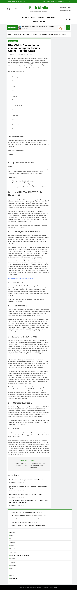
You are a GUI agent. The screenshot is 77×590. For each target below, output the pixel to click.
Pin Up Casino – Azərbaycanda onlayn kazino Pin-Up (26, 480)
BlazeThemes (54, 587)
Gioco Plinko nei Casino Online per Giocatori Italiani (25, 494)
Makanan (34, 21)
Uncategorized (13, 41)
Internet (12, 545)
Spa (11, 568)
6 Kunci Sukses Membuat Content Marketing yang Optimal (53, 1)
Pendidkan (13, 565)
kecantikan (51, 17)
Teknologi (25, 17)
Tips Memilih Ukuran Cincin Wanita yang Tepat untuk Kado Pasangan (29, 519)
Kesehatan (41, 17)
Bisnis (33, 17)
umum (12, 575)
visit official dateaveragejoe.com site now (20, 278)
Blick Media (38, 8)
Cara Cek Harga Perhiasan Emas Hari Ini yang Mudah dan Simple (28, 515)
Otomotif (12, 54)
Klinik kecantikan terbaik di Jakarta (19, 555)
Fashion (43, 21)
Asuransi (12, 532)
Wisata (12, 582)
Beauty (12, 535)
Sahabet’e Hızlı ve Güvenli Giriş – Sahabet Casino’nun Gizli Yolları (28, 525)
